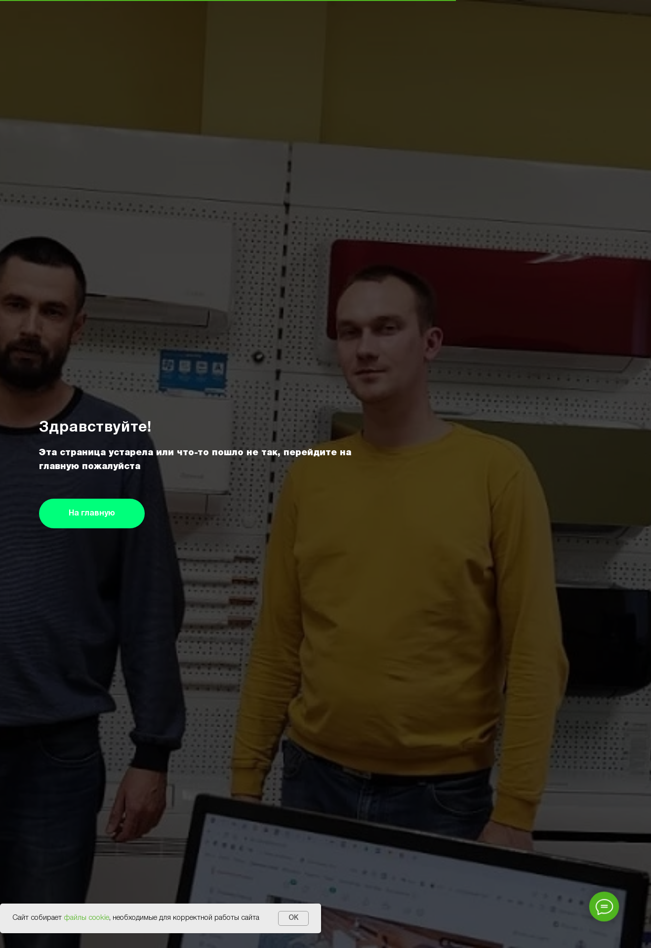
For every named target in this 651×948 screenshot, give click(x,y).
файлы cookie (86, 917)
